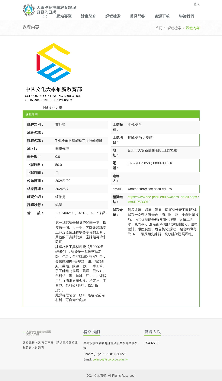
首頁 (158, 28)
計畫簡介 (88, 16)
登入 (197, 4)
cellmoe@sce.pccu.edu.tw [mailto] (110, 359)
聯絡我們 (186, 16)
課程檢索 (113, 16)
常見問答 (137, 16)
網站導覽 (64, 16)
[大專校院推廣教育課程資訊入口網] (94, 10)
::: (45, 16)
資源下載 (161, 16)
